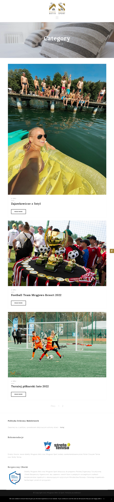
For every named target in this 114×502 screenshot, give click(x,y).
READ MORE (18, 211)
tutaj (62, 427)
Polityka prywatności (73, 493)
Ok (104, 498)
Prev (53, 406)
